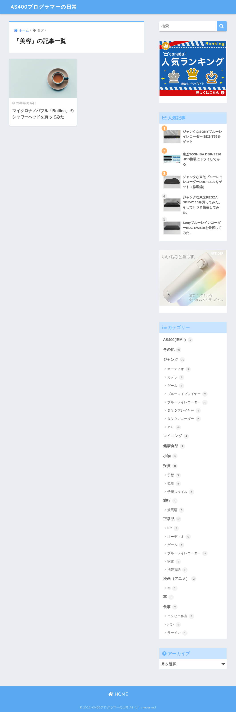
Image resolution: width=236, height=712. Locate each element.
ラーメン (177, 633)
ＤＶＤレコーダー (184, 419)
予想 (174, 475)
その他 (172, 350)
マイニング (176, 436)
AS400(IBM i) (178, 340)
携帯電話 (177, 570)
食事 (170, 607)
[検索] (222, 26)
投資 (170, 466)
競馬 (174, 483)
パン (174, 624)
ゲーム (175, 386)
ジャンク (174, 360)
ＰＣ (174, 427)
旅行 (170, 501)
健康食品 (174, 446)
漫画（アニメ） (180, 578)
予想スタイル (180, 492)
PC (173, 528)
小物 (170, 456)
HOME (118, 694)
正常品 (172, 519)
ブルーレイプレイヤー (187, 394)
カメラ (175, 377)
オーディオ (179, 369)
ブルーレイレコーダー (187, 402)
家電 (174, 561)
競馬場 (175, 510)
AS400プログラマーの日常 (43, 7)
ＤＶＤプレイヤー (184, 410)
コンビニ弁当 (180, 616)
